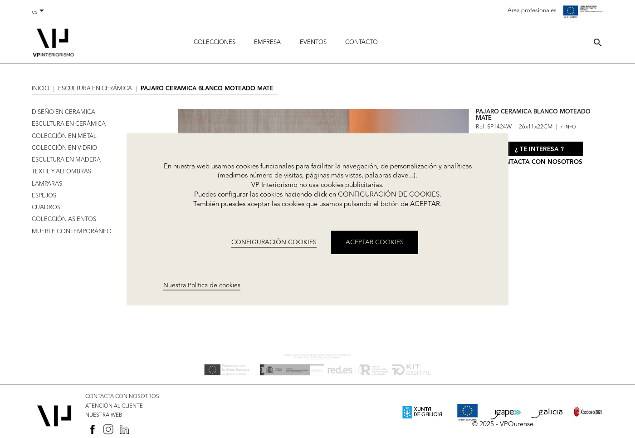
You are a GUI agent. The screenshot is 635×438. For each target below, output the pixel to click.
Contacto (361, 42)
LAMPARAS (47, 184)
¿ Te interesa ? (539, 150)
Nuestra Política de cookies (201, 285)
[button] (597, 42)
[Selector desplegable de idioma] (39, 12)
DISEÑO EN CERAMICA (63, 112)
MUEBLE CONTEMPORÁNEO (72, 232)
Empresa (267, 42)
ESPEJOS (44, 196)
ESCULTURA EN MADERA (66, 160)
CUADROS (46, 208)
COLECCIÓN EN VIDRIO (64, 148)
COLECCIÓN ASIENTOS (64, 219)
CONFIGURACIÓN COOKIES (274, 242)
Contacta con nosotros (539, 162)
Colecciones (214, 42)
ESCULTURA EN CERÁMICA (69, 124)
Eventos (313, 42)
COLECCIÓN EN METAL (64, 136)
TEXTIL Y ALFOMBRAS (61, 172)
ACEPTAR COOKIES (375, 242)
